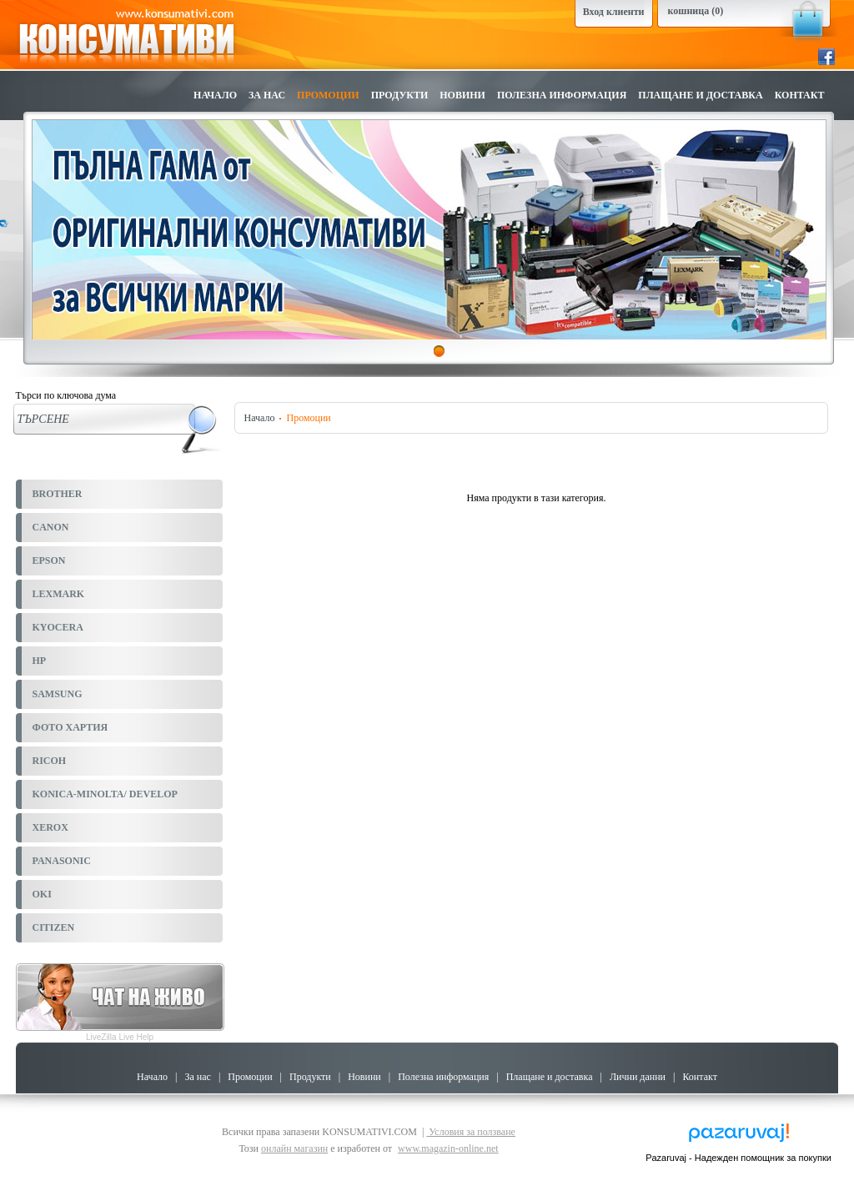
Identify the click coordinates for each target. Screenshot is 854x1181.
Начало (215, 95)
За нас (267, 95)
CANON (51, 527)
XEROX (50, 827)
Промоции (328, 95)
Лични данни (638, 1077)
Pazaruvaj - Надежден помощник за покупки (738, 1158)
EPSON (49, 560)
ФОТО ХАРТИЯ (70, 727)
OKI (42, 894)
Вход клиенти (614, 12)
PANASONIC (62, 861)
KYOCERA (58, 627)
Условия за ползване (470, 1132)
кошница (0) (696, 11)
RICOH (50, 760)
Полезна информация (561, 95)
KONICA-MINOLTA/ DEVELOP (105, 794)
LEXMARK (59, 594)
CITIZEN (54, 927)
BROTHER (58, 494)
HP (40, 660)
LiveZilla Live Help (119, 1037)
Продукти (400, 95)
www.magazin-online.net (448, 1148)
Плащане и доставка (700, 95)
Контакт (800, 95)
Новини (462, 95)
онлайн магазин (294, 1148)
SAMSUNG (58, 694)
